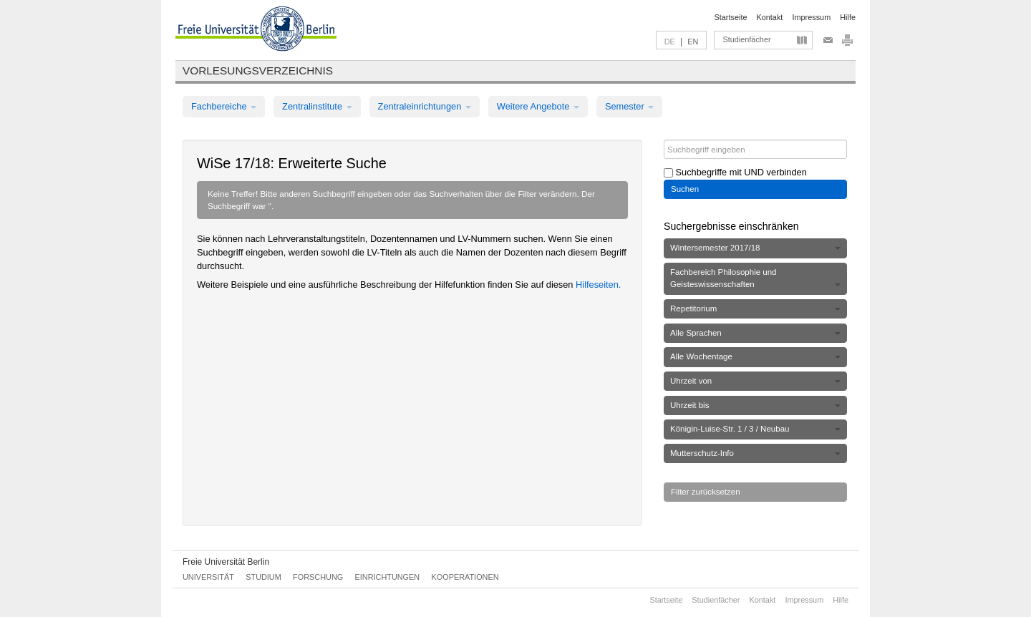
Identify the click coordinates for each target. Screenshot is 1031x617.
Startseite (731, 17)
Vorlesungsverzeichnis (258, 70)
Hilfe (848, 17)
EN (692, 41)
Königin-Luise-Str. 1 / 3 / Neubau (755, 428)
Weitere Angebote (538, 106)
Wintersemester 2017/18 (755, 247)
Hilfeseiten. (598, 284)
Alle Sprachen (755, 333)
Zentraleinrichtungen (424, 106)
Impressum (811, 17)
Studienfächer (746, 39)
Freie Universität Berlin (226, 562)
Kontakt (770, 17)
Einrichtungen (387, 577)
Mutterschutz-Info (755, 453)
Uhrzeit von (755, 380)
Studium (263, 577)
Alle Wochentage (755, 356)
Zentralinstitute (317, 106)
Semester (629, 106)
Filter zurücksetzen (705, 491)
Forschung (318, 577)
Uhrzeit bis (755, 405)
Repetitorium (755, 308)
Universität (208, 577)
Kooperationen (465, 577)
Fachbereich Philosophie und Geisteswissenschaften (755, 278)
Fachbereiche (223, 106)
